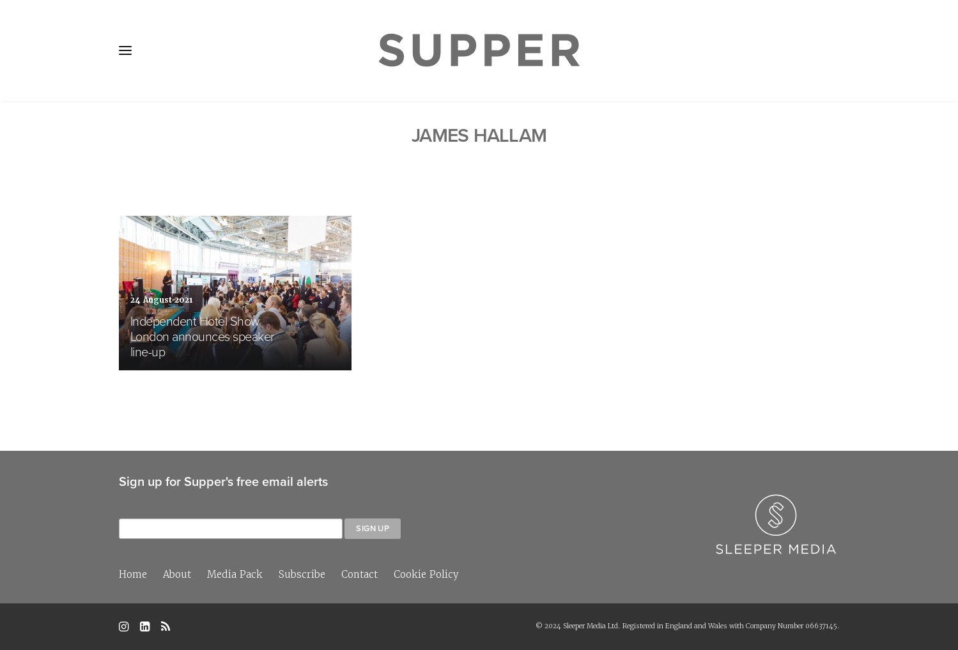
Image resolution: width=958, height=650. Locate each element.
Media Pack (235, 574)
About (177, 574)
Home (133, 574)
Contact (359, 574)
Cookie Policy (426, 574)
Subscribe (302, 574)
